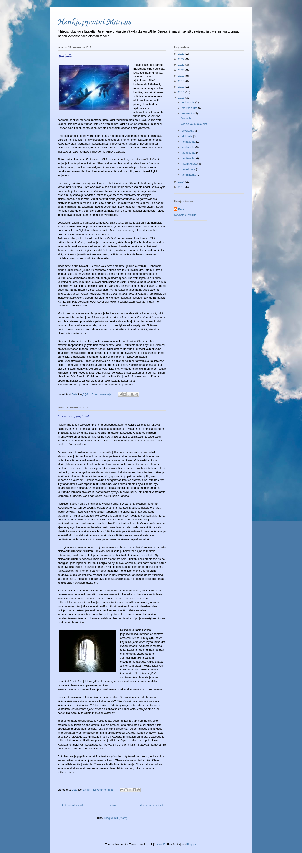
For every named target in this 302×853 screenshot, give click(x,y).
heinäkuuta (189, 141)
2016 (181, 92)
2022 (181, 59)
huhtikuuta (189, 158)
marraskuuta (190, 108)
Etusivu (111, 805)
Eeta (181, 209)
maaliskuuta (189, 163)
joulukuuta (188, 102)
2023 (181, 53)
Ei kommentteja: (102, 394)
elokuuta (187, 136)
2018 (181, 81)
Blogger (191, 844)
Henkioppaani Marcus (94, 22)
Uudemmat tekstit (72, 805)
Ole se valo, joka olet (73, 416)
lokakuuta (188, 113)
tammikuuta (189, 174)
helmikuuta (189, 169)
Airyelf (161, 844)
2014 (181, 181)
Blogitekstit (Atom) (115, 818)
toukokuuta (189, 152)
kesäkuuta (188, 147)
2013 (181, 187)
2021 (181, 64)
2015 (181, 97)
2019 (181, 75)
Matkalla (65, 56)
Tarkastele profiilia (185, 215)
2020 (181, 70)
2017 (181, 86)
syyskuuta (188, 130)
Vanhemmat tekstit (151, 805)
